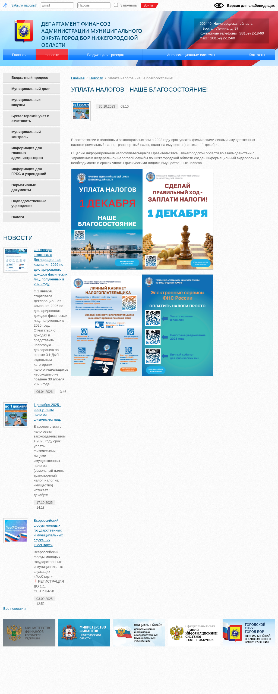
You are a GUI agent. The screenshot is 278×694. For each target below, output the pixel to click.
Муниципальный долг (30, 89)
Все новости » (14, 609)
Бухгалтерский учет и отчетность (30, 118)
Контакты (257, 55)
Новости (96, 78)
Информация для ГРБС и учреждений (28, 171)
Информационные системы (191, 55)
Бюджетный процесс (29, 78)
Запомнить (129, 5)
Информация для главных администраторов (27, 153)
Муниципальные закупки (25, 102)
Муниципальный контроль (26, 134)
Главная (77, 78)
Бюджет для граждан (105, 55)
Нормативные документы (23, 187)
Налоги (17, 217)
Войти (150, 5)
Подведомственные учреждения (28, 203)
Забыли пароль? (24, 5)
